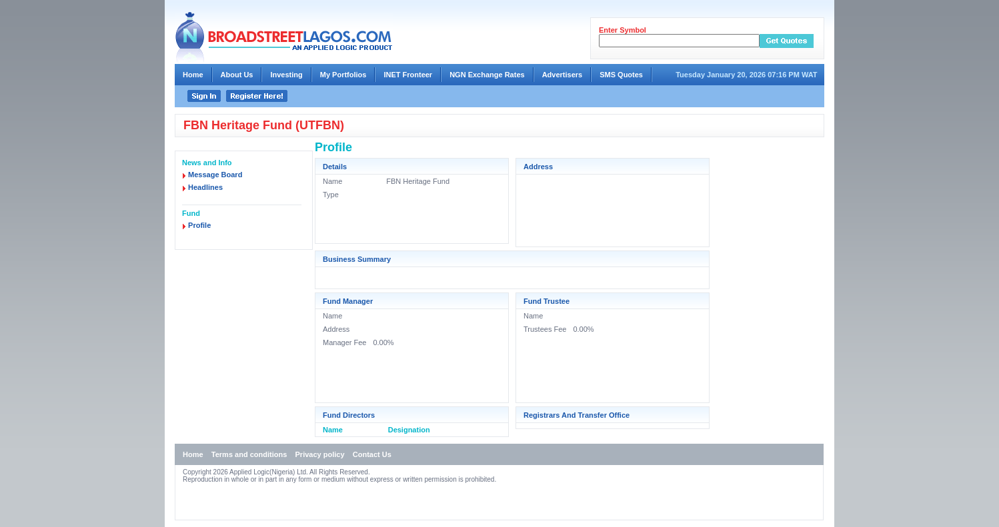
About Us (237, 75)
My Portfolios (343, 75)
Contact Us (372, 454)
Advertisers (562, 75)
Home (193, 75)
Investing (286, 75)
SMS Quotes (621, 75)
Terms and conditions (249, 454)
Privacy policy (320, 454)
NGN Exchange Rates (486, 75)
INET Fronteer (407, 75)
